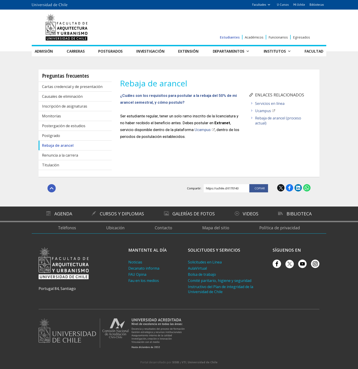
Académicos (254, 37)
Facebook (289, 188)
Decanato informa (143, 268)
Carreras (76, 51)
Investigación (151, 51)
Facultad (313, 51)
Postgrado (51, 135)
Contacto (164, 227)
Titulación (50, 165)
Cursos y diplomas (121, 213)
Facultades (259, 5)
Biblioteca (300, 213)
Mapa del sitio (216, 227)
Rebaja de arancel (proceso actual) (278, 121)
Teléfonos (66, 227)
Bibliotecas (317, 5)
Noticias (135, 262)
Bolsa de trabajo (202, 274)
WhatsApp (307, 188)
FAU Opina (137, 274)
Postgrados (111, 51)
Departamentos (229, 51)
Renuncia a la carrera (60, 155)
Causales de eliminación (62, 96)
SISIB (175, 362)
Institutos (274, 51)
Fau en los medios (143, 280)
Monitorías (51, 116)
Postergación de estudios (63, 125)
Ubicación (115, 227)
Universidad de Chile (203, 362)
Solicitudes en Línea (205, 262)
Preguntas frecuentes (65, 75)
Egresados (301, 37)
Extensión (189, 51)
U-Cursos (283, 5)
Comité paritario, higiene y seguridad (219, 280)
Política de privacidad (280, 227)
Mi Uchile (299, 5)
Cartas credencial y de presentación (72, 86)
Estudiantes (230, 37)
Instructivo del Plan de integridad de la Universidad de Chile (220, 289)
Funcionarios (278, 37)
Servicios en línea (269, 103)
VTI (184, 362)
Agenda (62, 213)
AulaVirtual (197, 268)
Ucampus (263, 110)
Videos (251, 213)
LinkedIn (298, 188)
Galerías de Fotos (194, 213)
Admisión (44, 51)
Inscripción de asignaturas (64, 106)
